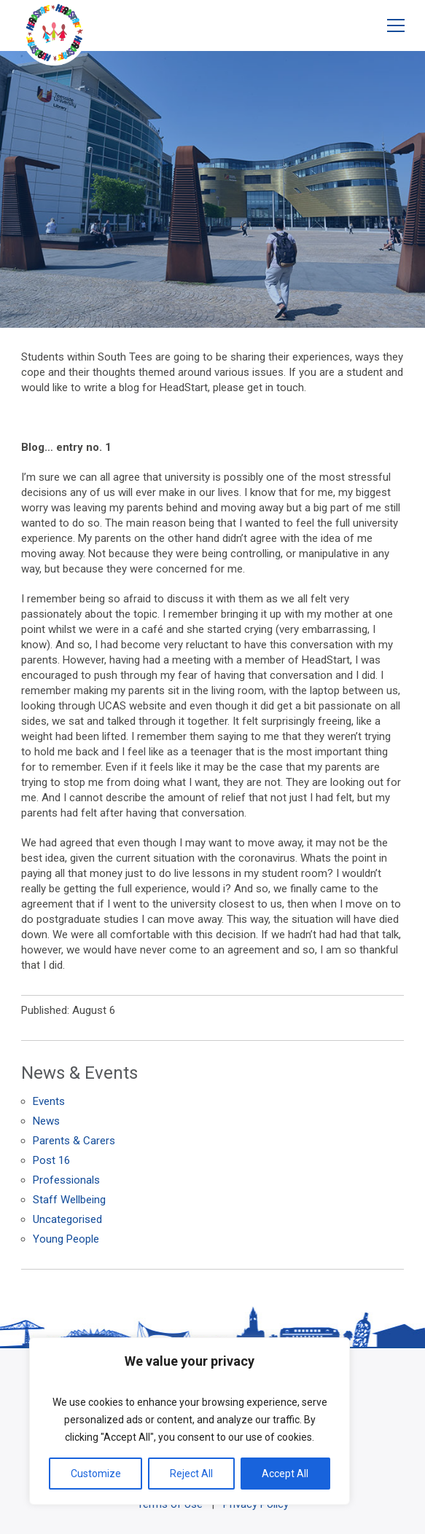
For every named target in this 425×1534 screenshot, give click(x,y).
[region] (189, 1421)
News (46, 1121)
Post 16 (51, 1160)
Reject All (191, 1473)
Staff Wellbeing (69, 1199)
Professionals (66, 1180)
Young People (66, 1239)
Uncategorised (67, 1219)
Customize (96, 1473)
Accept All (285, 1473)
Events (49, 1101)
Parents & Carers (74, 1140)
